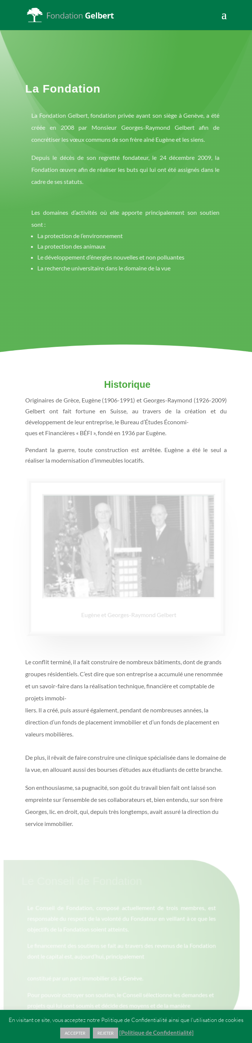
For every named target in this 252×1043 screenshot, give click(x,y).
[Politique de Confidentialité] (156, 1032)
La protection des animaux (68, 246)
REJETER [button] (105, 1033)
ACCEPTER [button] (75, 1033)
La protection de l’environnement (77, 235)
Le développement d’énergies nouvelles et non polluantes (107, 257)
